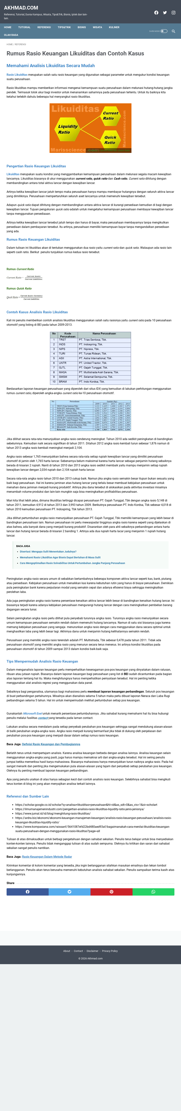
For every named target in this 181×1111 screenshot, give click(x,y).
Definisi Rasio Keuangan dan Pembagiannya (51, 876)
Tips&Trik (66, 21)
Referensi (46, 21)
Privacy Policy (110, 1097)
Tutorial (27, 21)
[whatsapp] (104, 1059)
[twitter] (162, 9)
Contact (78, 1097)
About (66, 1097)
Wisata (100, 21)
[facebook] (153, 9)
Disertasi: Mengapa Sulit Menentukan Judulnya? (48, 627)
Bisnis (84, 21)
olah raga (14, 28)
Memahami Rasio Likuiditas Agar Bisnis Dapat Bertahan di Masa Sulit (60, 632)
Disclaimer (92, 1097)
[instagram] (170, 9)
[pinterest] (76, 1059)
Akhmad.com (24, 4)
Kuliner (117, 21)
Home (10, 21)
